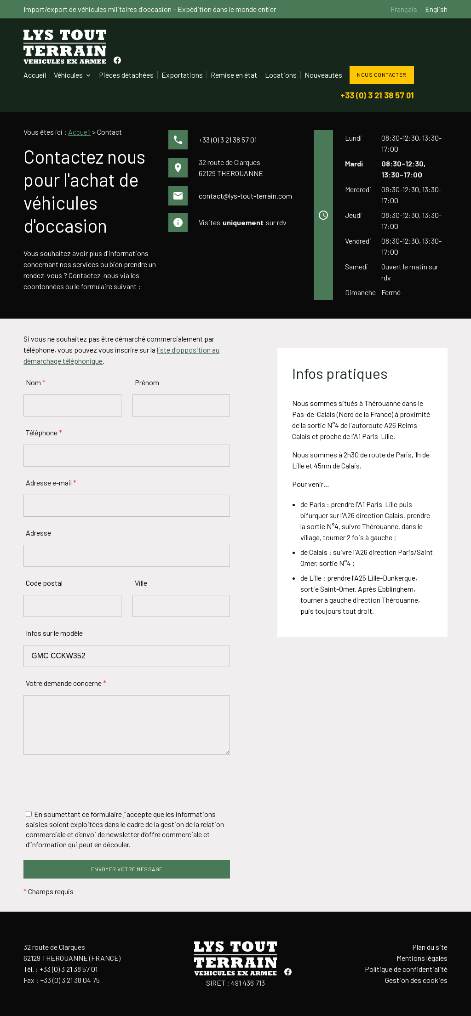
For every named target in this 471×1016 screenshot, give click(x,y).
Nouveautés (323, 74)
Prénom (147, 382)
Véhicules (68, 74)
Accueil (34, 74)
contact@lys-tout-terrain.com (245, 195)
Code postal (44, 582)
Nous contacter (382, 74)
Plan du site (430, 946)
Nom (36, 382)
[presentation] (93, 782)
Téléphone (44, 432)
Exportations (182, 74)
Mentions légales (422, 957)
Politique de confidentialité (406, 969)
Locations (281, 74)
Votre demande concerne (66, 683)
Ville (141, 582)
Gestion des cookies (416, 980)
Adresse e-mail (51, 482)
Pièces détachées (126, 74)
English (436, 9)
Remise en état (234, 74)
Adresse (38, 532)
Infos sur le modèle (54, 632)
